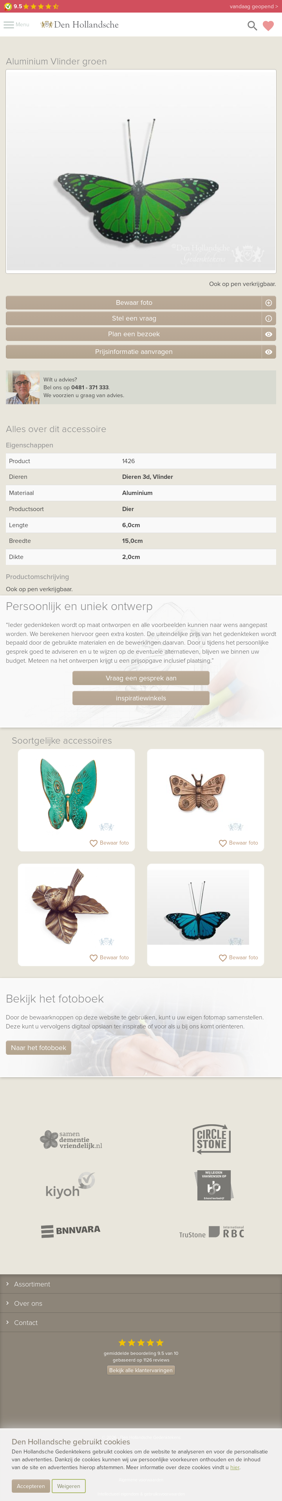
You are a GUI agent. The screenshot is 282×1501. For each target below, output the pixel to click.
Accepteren (31, 1486)
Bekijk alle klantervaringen (141, 1370)
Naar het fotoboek (38, 1047)
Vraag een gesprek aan (141, 678)
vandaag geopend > (254, 6)
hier (234, 1467)
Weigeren (68, 1486)
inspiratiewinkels (141, 698)
